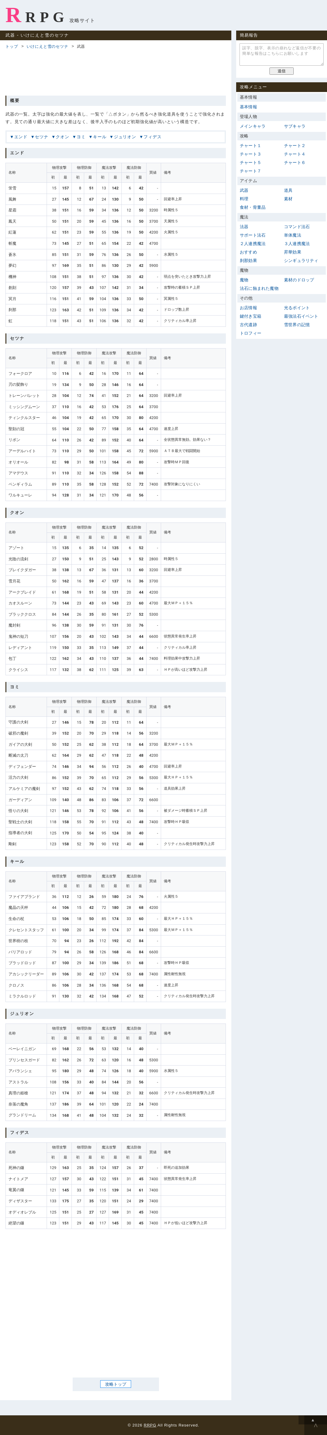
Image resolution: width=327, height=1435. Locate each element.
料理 (244, 198)
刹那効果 (248, 260)
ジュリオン (125, 136)
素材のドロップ (299, 279)
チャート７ (250, 171)
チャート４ (295, 154)
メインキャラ (253, 126)
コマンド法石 (297, 226)
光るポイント (297, 307)
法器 (244, 226)
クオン (62, 136)
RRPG (36, 15)
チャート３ (250, 154)
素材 (288, 198)
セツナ (41, 136)
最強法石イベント (301, 316)
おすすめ (248, 252)
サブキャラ (295, 126)
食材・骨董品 (253, 207)
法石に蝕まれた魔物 (259, 288)
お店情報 (248, 307)
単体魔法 (292, 235)
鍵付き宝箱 (250, 316)
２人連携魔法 (253, 243)
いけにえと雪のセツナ (47, 46)
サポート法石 (253, 235)
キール (99, 136)
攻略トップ (115, 1383)
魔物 (244, 279)
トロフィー (250, 333)
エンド (21, 136)
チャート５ (250, 162)
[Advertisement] (115, 71)
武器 (244, 190)
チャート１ (250, 145)
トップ (11, 46)
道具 (288, 190)
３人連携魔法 (297, 243)
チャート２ (295, 145)
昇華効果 (292, 252)
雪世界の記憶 (297, 324)
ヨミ (81, 136)
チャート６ (295, 162)
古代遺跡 (248, 324)
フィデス (152, 136)
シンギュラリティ (301, 260)
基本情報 (248, 106)
